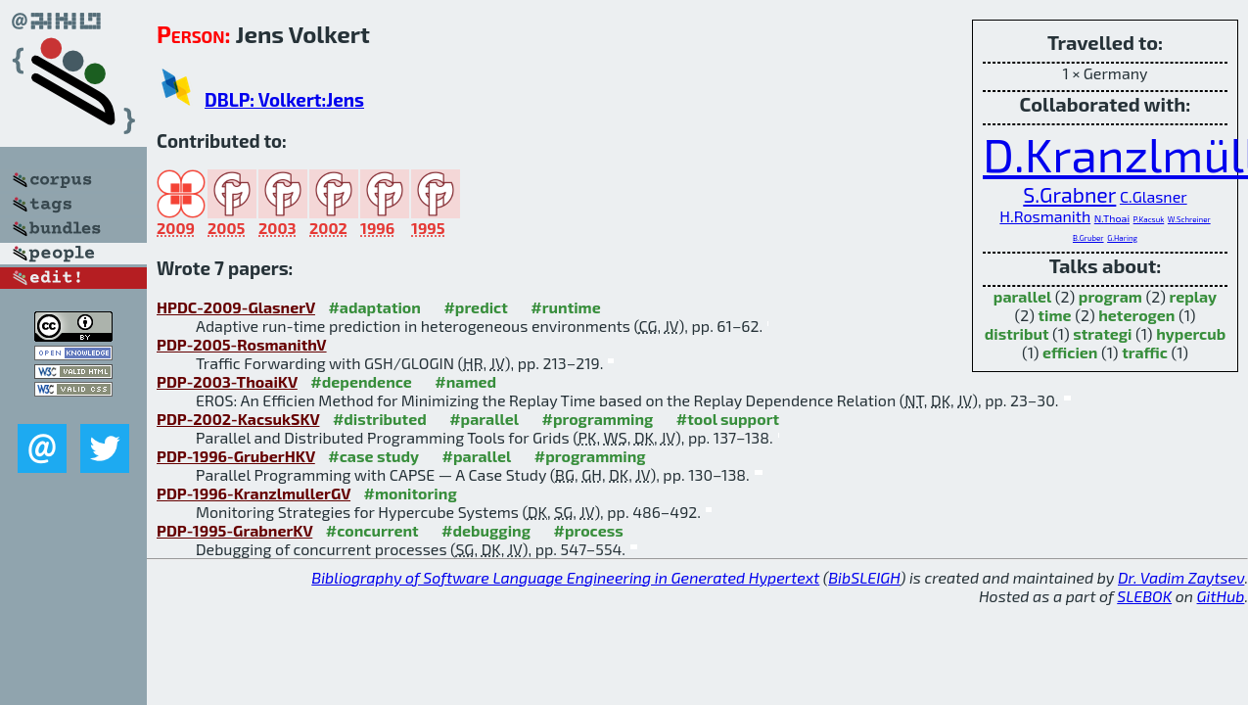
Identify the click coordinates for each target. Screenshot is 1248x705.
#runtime (565, 307)
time (1055, 315)
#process (588, 530)
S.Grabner (1069, 194)
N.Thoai (1112, 218)
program (1110, 296)
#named (465, 381)
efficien (1069, 352)
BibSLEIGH (864, 577)
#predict (475, 307)
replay (1194, 296)
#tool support (727, 418)
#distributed (380, 418)
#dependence (360, 381)
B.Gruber (1088, 238)
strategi (1102, 333)
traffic (1145, 352)
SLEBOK (1144, 596)
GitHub (1221, 596)
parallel (1022, 296)
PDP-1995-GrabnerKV (234, 530)
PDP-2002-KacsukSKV (238, 418)
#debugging (486, 530)
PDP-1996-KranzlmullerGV (253, 493)
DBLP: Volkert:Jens (284, 99)
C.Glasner (1153, 196)
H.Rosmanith (1044, 216)
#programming (597, 418)
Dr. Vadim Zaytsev (1181, 577)
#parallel (484, 418)
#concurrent (372, 530)
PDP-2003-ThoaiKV (227, 381)
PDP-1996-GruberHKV (236, 455)
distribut (1017, 333)
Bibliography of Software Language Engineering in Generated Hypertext (565, 577)
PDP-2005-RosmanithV (242, 344)
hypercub (1190, 333)
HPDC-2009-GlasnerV (236, 307)
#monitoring (410, 493)
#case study (373, 455)
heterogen (1136, 315)
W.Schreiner (1189, 219)
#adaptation (374, 307)
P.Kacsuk (1149, 219)
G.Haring (1122, 238)
